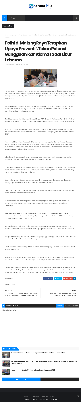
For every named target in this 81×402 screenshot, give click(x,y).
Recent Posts (21, 379)
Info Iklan (52, 396)
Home (7, 35)
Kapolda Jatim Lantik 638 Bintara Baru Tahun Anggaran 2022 (33, 370)
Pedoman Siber (44, 396)
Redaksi (26, 396)
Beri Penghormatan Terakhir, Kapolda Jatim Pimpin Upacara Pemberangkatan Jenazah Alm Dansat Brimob (44, 362)
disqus (67, 306)
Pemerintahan (14, 35)
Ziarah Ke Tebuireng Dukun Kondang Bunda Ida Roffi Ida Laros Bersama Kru (38, 353)
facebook (75, 306)
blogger (60, 306)
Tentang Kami (36, 396)
